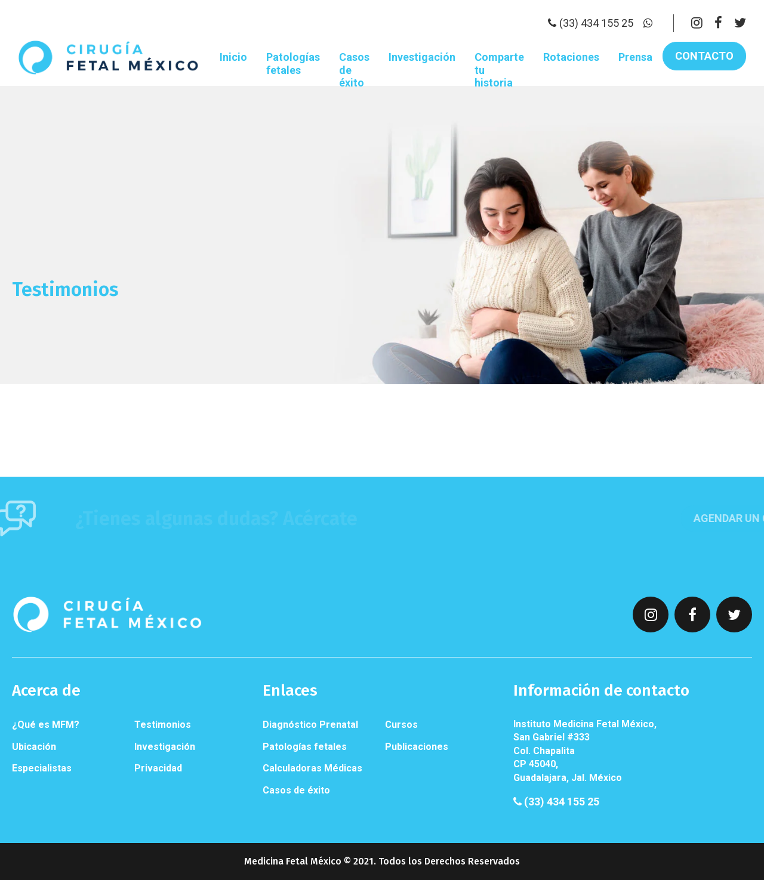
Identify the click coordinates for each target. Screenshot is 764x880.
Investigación (422, 57)
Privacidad (158, 768)
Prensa (635, 57)
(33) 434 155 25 (556, 801)
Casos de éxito (354, 70)
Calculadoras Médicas (312, 768)
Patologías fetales (293, 63)
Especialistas (42, 768)
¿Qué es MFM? (45, 724)
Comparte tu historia (499, 70)
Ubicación (34, 746)
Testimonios (162, 724)
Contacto (704, 56)
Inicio (233, 57)
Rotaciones (571, 57)
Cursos (401, 724)
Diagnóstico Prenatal (310, 724)
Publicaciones (416, 746)
